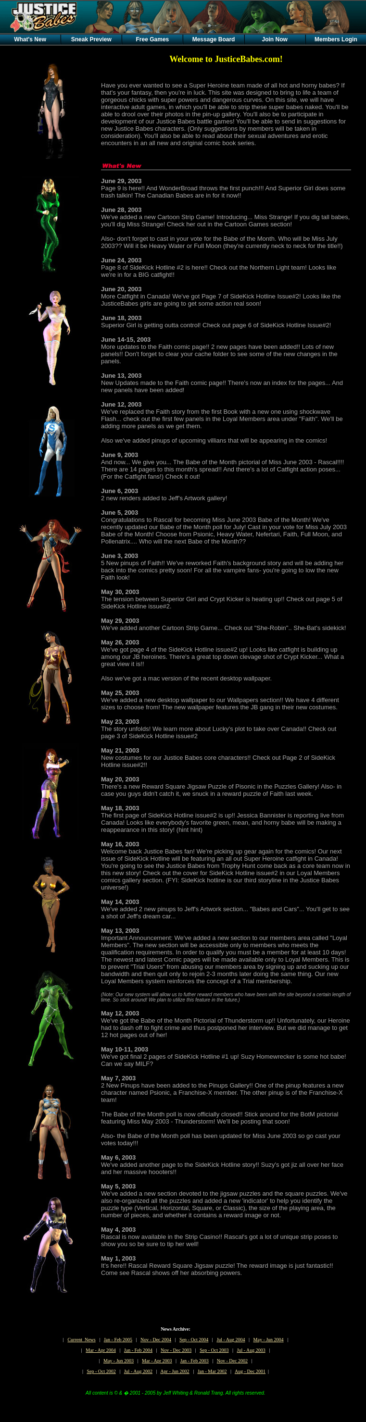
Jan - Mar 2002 (212, 1371)
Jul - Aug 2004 (230, 1339)
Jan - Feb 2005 (118, 1339)
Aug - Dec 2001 (250, 1371)
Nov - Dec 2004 (155, 1339)
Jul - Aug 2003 (251, 1350)
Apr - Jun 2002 (174, 1371)
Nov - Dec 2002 (232, 1360)
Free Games (152, 39)
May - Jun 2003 (118, 1360)
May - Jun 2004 (268, 1339)
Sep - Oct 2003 (214, 1350)
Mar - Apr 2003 (157, 1360)
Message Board (213, 39)
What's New (30, 39)
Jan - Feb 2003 (194, 1360)
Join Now (275, 39)
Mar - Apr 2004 (101, 1350)
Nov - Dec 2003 (176, 1350)
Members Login (336, 39)
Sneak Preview (91, 39)
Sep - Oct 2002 (101, 1371)
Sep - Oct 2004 (193, 1339)
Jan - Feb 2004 (138, 1350)
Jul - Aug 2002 (138, 1371)
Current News (81, 1339)
